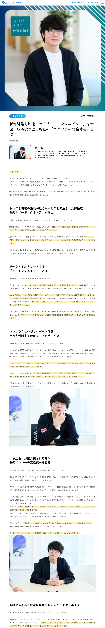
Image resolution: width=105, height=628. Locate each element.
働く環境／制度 (93, 3)
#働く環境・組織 (14, 37)
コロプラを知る (77, 3)
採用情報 (19, 2)
